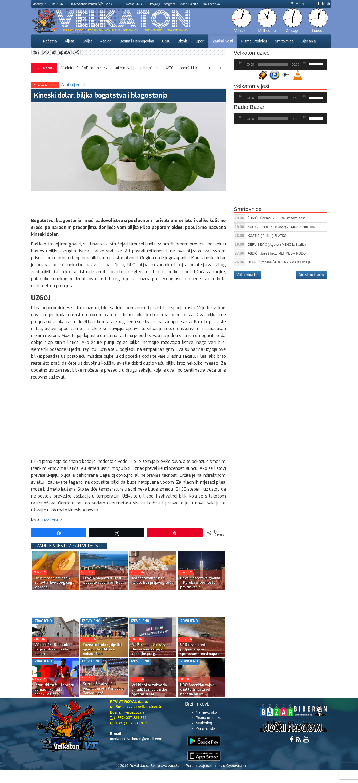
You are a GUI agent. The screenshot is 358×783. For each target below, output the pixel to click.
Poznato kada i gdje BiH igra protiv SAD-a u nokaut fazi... (102, 649)
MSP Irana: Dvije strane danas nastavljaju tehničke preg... (151, 649)
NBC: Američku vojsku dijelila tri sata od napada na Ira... (198, 689)
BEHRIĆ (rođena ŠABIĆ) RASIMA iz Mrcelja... (280, 262)
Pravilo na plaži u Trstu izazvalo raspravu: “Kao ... (103, 582)
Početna (50, 41)
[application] (280, 64)
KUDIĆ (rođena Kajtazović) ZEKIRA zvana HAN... (283, 227)
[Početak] (240, 63)
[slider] (273, 64)
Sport (200, 41)
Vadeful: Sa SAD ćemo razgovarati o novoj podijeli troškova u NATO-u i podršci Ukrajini (133, 68)
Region (105, 41)
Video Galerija (189, 4)
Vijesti (70, 41)
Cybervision (236, 766)
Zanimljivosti (222, 41)
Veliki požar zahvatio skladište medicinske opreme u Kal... (149, 689)
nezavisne (52, 519)
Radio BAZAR (135, 4)
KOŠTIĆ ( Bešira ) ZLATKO (267, 236)
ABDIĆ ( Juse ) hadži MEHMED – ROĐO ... (278, 253)
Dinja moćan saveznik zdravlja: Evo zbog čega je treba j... (54, 582)
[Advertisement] (128, 203)
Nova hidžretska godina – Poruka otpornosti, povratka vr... (200, 582)
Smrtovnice (284, 41)
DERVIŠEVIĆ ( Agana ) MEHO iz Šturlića (277, 245)
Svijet (87, 41)
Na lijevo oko (211, 4)
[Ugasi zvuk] (304, 63)
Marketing (204, 723)
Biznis (183, 41)
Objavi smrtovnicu (311, 275)
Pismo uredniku (254, 41)
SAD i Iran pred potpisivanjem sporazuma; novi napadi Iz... (200, 651)
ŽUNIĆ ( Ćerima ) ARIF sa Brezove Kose (276, 218)
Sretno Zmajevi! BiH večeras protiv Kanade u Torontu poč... (103, 688)
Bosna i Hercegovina (137, 41)
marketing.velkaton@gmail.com (136, 739)
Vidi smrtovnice (247, 275)
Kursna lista (205, 728)
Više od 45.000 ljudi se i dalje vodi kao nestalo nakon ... (54, 649)
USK (166, 41)
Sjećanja (308, 41)
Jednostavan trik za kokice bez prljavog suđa (153, 580)
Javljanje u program (162, 4)
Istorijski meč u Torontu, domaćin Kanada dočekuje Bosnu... (54, 689)
